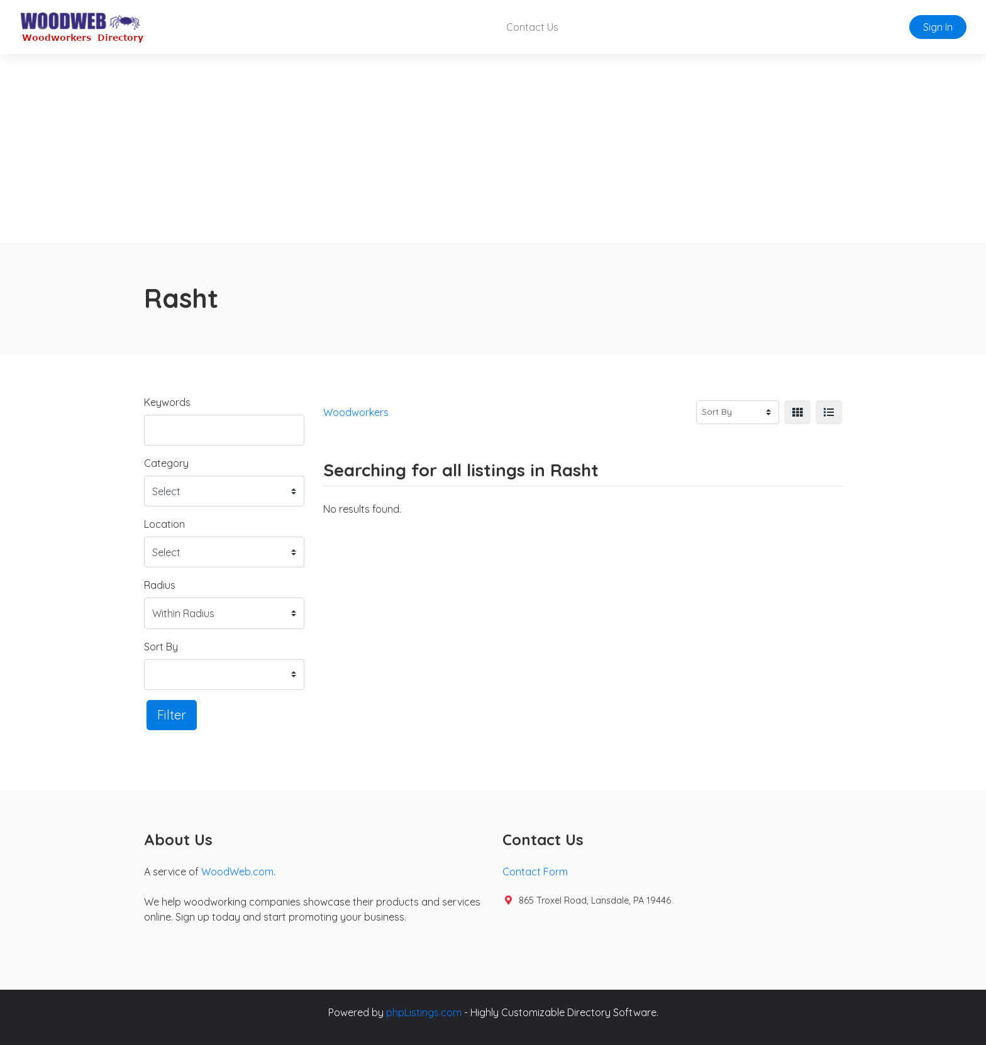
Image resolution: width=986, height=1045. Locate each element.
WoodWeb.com (237, 871)
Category (166, 463)
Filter (171, 715)
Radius (159, 585)
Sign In (938, 27)
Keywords (167, 402)
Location (164, 524)
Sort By (161, 646)
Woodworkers (356, 412)
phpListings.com (424, 1012)
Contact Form (535, 871)
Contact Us (532, 27)
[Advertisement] (493, 148)
